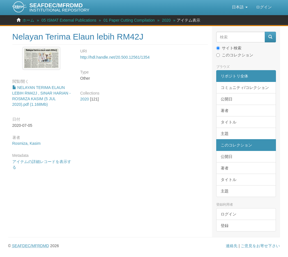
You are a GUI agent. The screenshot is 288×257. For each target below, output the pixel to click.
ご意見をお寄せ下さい (260, 246)
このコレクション (234, 55)
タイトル (228, 122)
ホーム (28, 20)
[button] (240, 7)
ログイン (228, 214)
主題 (225, 133)
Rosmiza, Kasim (26, 143)
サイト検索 (228, 48)
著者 (225, 110)
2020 (166, 20)
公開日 (226, 99)
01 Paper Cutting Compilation (129, 20)
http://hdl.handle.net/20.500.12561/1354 (115, 57)
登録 (225, 225)
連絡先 (232, 246)
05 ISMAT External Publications (69, 20)
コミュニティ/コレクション (245, 87)
